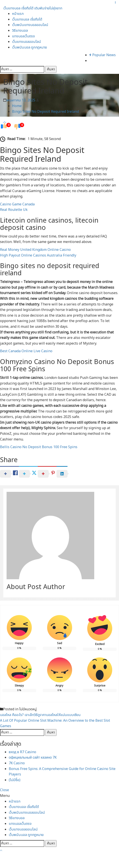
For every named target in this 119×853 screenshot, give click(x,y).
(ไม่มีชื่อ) (14, 780)
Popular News (102, 55)
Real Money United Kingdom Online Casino (35, 249)
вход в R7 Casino (22, 752)
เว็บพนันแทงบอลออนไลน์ (30, 25)
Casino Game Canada (17, 204)
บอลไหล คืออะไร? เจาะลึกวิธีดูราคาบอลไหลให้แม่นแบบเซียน (40, 715)
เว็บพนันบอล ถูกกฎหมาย (29, 47)
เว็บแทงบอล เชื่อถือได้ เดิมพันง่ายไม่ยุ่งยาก (32, 8)
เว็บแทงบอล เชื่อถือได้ (27, 19)
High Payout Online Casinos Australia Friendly (38, 255)
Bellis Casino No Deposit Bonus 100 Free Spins (38, 447)
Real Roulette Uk (14, 209)
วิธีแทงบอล (20, 30)
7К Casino (17, 763)
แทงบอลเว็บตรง (23, 36)
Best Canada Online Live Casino (26, 351)
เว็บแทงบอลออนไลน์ (26, 41)
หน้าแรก (18, 13)
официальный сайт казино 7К (33, 757)
